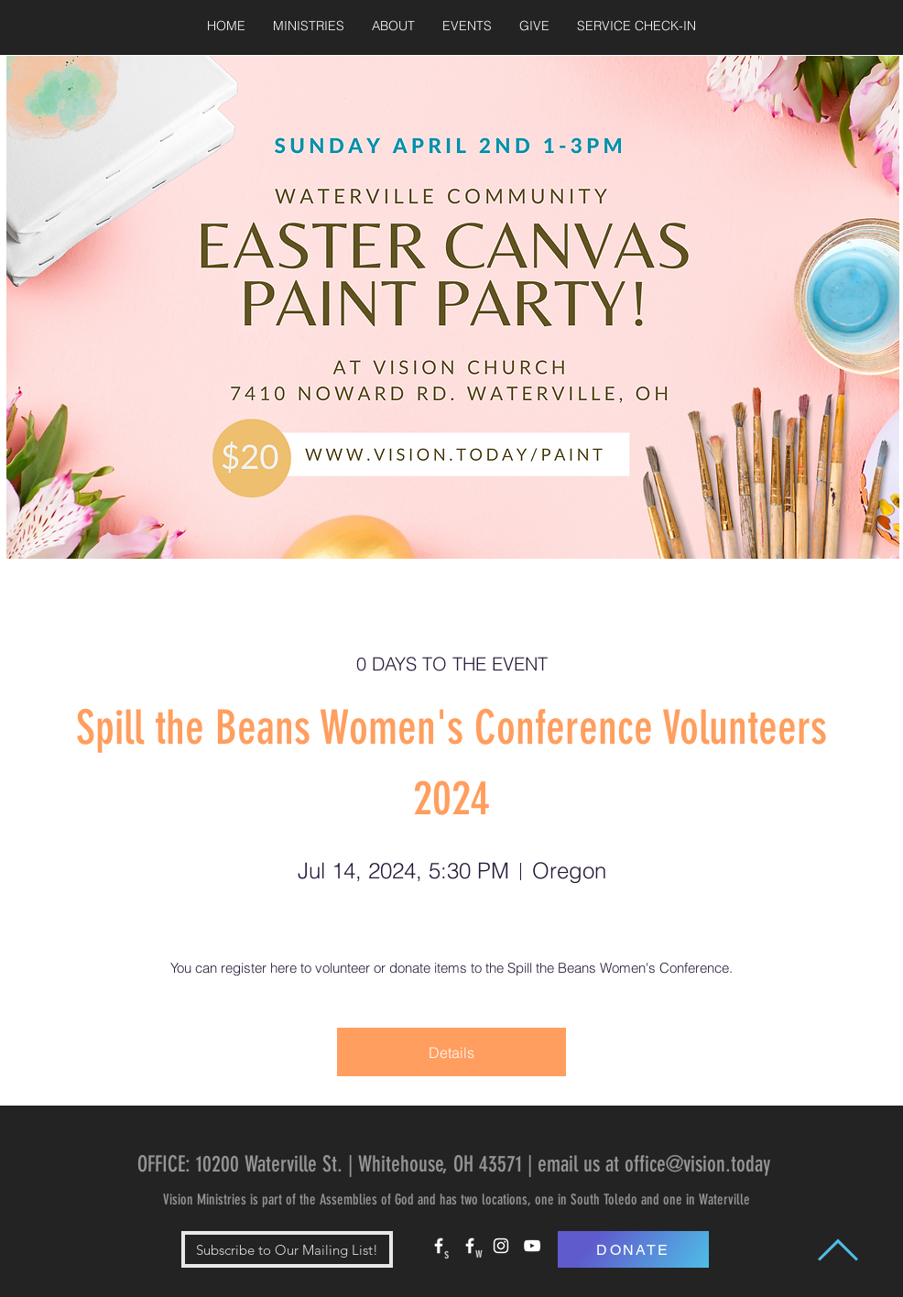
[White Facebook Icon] (439, 1246)
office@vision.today (697, 1164)
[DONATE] (633, 1249)
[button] (308, 26)
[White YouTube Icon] (532, 1246)
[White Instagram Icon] (501, 1246)
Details (451, 1052)
